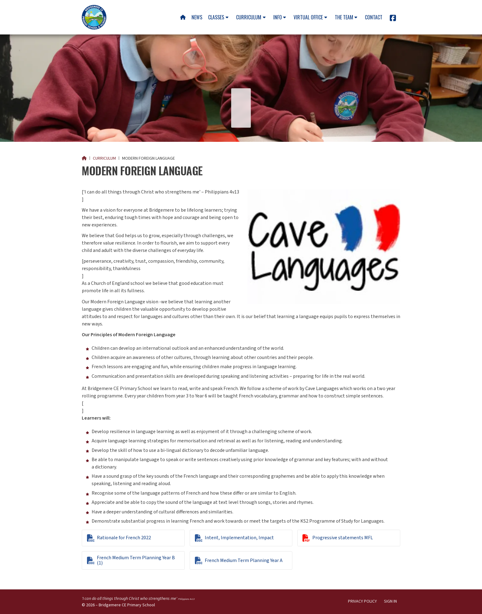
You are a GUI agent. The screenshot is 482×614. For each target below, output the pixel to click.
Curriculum (104, 158)
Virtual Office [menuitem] (308, 17)
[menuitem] (182, 17)
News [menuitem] (197, 17)
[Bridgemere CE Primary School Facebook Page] (393, 19)
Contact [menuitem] (373, 17)
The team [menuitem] (344, 17)
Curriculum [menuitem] (248, 17)
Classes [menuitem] (216, 17)
